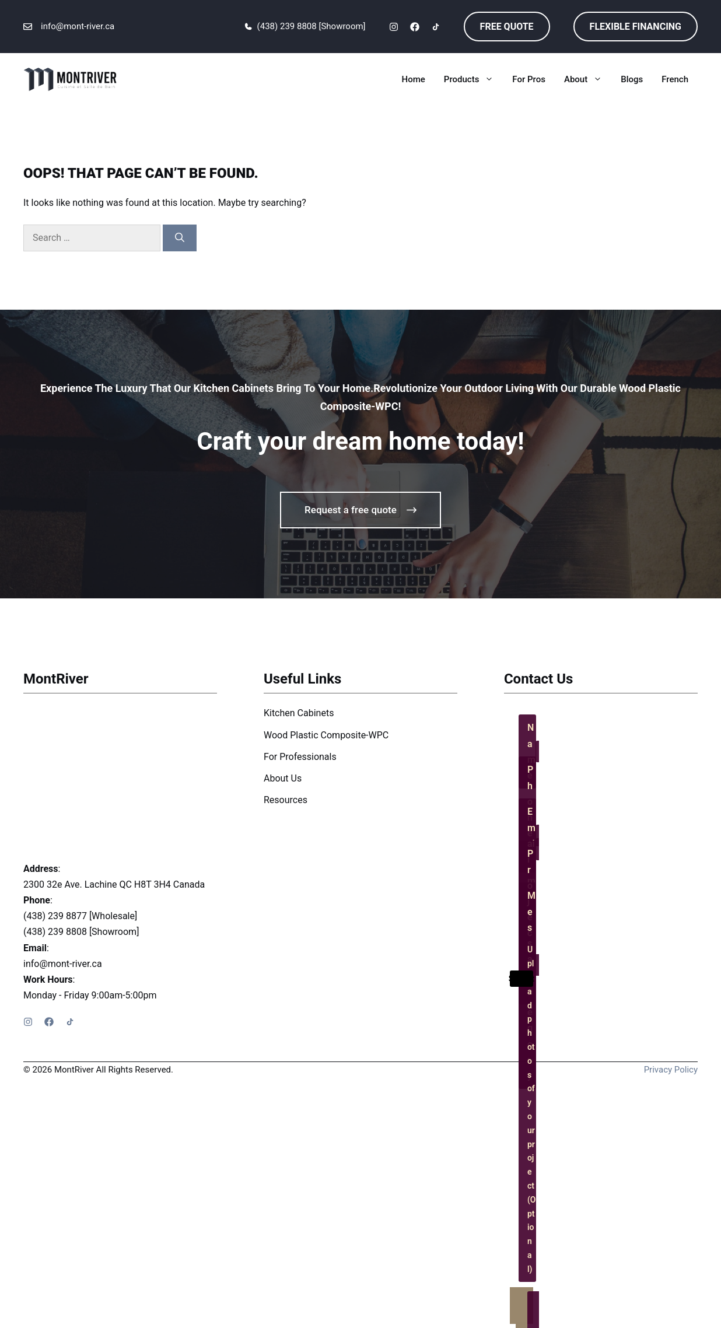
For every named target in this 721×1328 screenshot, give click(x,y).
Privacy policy (671, 1069)
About (587, 79)
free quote (507, 26)
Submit (521, 978)
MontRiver (56, 679)
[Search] (180, 238)
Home (413, 79)
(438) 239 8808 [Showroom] (311, 26)
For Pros (528, 79)
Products (473, 79)
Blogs (632, 79)
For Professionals (300, 756)
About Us (283, 778)
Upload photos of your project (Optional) (531, 1109)
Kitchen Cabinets (299, 713)
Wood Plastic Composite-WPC (326, 735)
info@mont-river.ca (77, 26)
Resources (285, 799)
